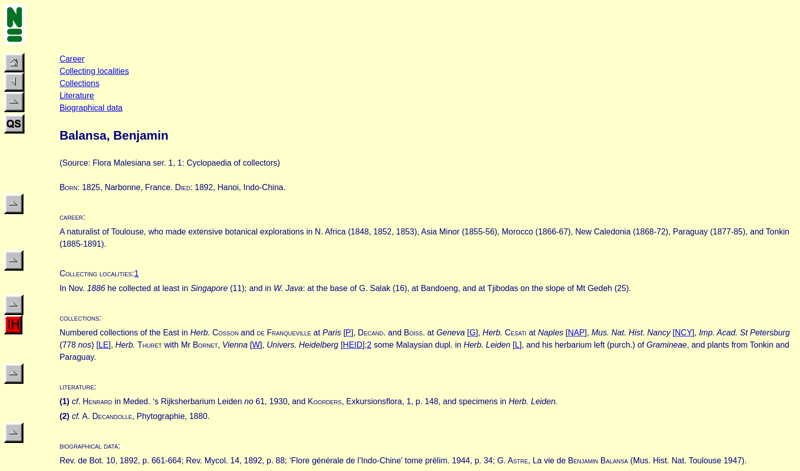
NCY (683, 332)
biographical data (89, 445)
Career (72, 59)
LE (103, 345)
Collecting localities (94, 71)
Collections (79, 83)
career (71, 217)
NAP (576, 332)
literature (77, 386)
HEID (352, 345)
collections (79, 317)
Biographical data (91, 107)
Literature (77, 95)
